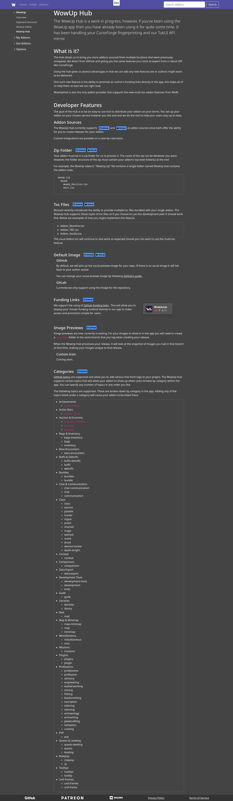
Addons (43, 4)
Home (23, 4)
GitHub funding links (96, 305)
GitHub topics (62, 377)
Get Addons (23, 43)
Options (21, 49)
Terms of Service (199, 798)
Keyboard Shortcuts (26, 22)
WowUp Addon (24, 26)
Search (212, 4)
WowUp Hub (23, 31)
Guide (33, 4)
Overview (21, 17)
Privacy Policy (156, 798)
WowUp (21, 12)
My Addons (23, 37)
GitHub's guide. (133, 276)
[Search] (184, 4)
